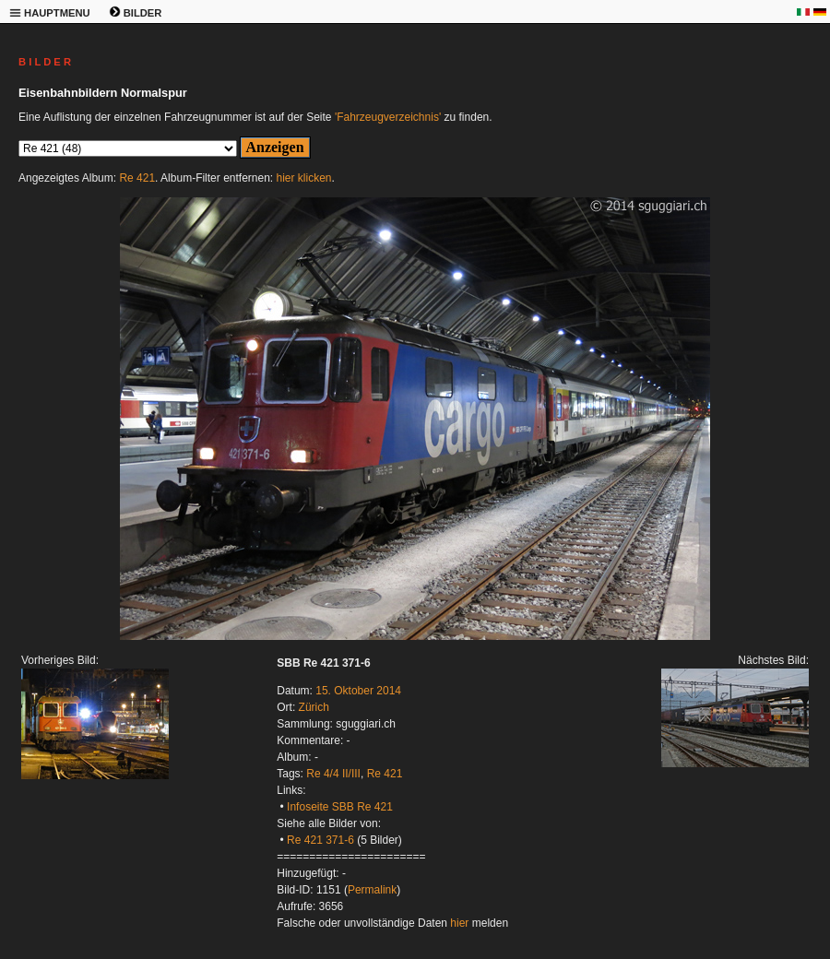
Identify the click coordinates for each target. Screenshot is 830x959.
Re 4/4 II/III (333, 773)
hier (459, 923)
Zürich (314, 707)
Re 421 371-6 (320, 840)
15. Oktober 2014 (358, 690)
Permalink (372, 889)
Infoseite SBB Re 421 (340, 806)
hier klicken (304, 178)
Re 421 (137, 178)
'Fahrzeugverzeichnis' (388, 117)
